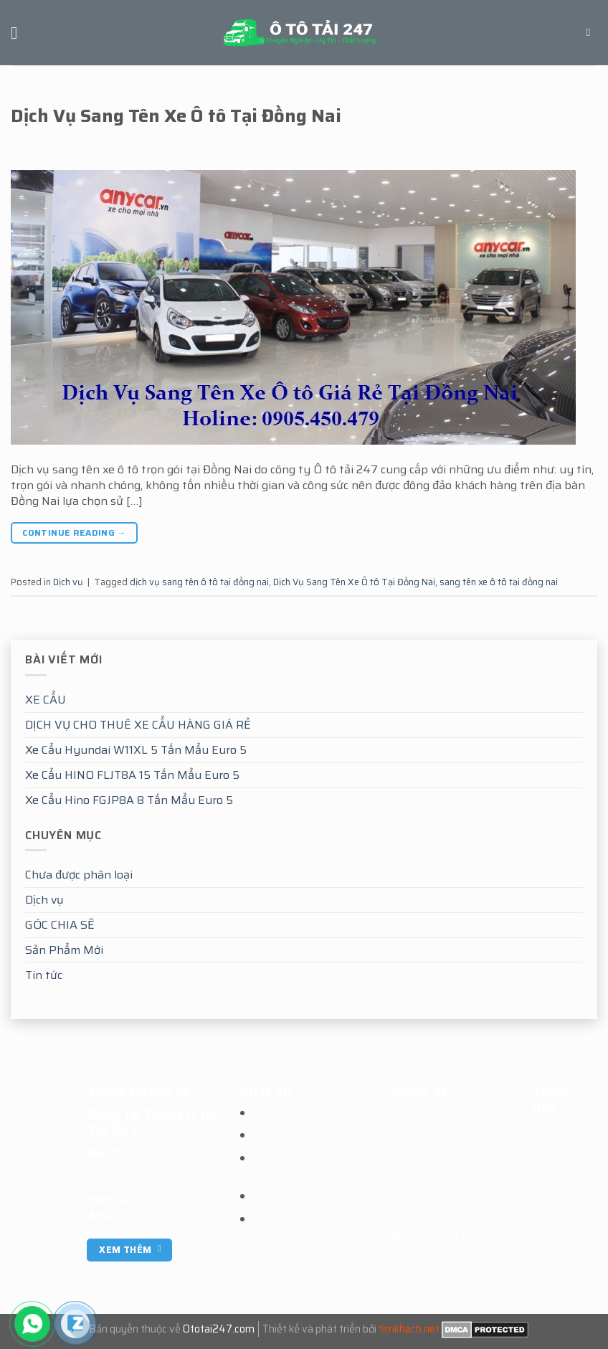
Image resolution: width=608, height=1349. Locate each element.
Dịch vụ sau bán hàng (311, 1136)
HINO (405, 1120)
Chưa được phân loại (79, 875)
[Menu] (19, 32)
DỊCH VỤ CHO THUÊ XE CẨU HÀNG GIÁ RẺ (138, 725)
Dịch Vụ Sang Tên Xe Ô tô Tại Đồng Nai (176, 115)
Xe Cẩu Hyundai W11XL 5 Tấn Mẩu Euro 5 (136, 750)
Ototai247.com (219, 1329)
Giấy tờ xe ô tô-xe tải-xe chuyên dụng (311, 1166)
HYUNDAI (416, 1177)
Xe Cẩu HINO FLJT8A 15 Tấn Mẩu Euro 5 (132, 775)
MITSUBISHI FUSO (442, 1235)
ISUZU (408, 1206)
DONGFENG (422, 1149)
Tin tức (43, 975)
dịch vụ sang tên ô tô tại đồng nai (199, 582)
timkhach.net (409, 1329)
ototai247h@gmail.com (182, 1215)
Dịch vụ (44, 900)
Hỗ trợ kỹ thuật (296, 1197)
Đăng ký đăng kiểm (305, 1220)
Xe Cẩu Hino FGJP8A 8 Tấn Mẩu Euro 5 (129, 800)
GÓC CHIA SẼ (60, 925)
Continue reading (74, 532)
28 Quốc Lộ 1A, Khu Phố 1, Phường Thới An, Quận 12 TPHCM (150, 1168)
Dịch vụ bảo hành (300, 1113)
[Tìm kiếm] (591, 32)
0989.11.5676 (172, 1199)
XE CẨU (45, 700)
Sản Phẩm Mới (64, 950)
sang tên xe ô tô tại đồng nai (499, 582)
